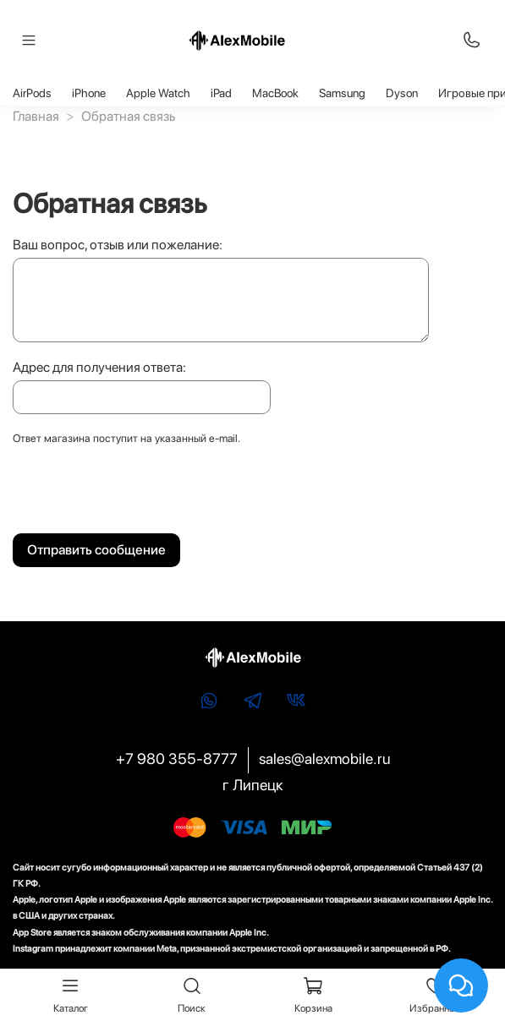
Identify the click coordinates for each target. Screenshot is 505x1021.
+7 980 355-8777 (177, 758)
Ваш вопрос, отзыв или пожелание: (117, 245)
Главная (36, 116)
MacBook (275, 93)
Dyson (402, 93)
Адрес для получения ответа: (99, 367)
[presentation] (141, 494)
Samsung (342, 93)
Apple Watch (158, 93)
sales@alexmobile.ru (324, 758)
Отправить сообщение (96, 550)
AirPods (32, 93)
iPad (221, 93)
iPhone (89, 93)
